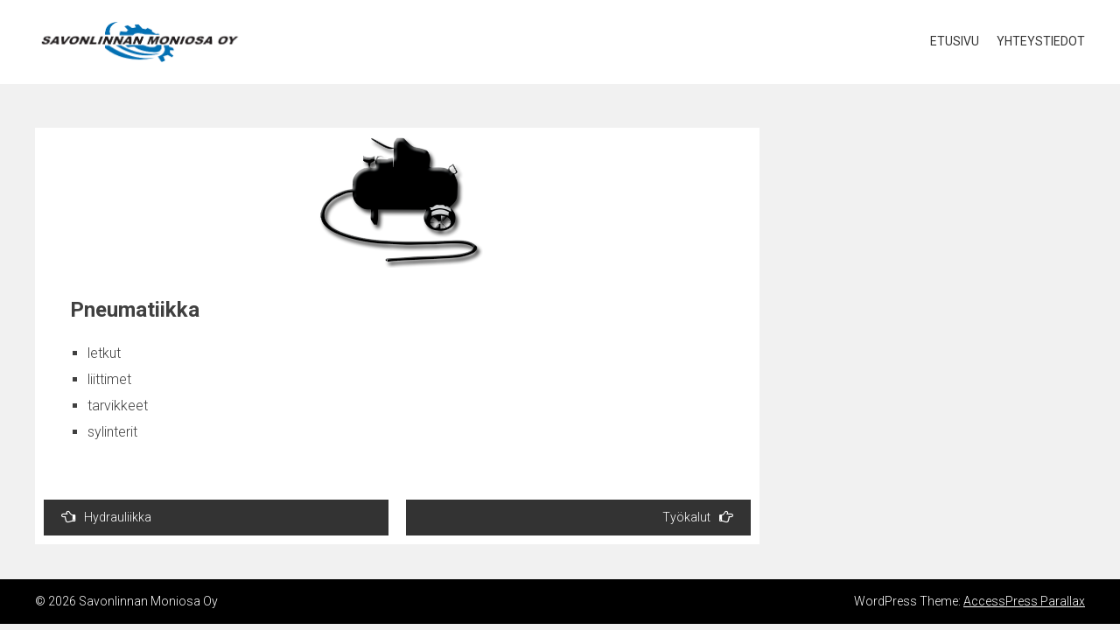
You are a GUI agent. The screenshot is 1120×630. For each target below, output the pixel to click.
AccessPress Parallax (1024, 601)
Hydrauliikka (106, 516)
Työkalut (697, 516)
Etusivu (954, 41)
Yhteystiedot (1041, 41)
